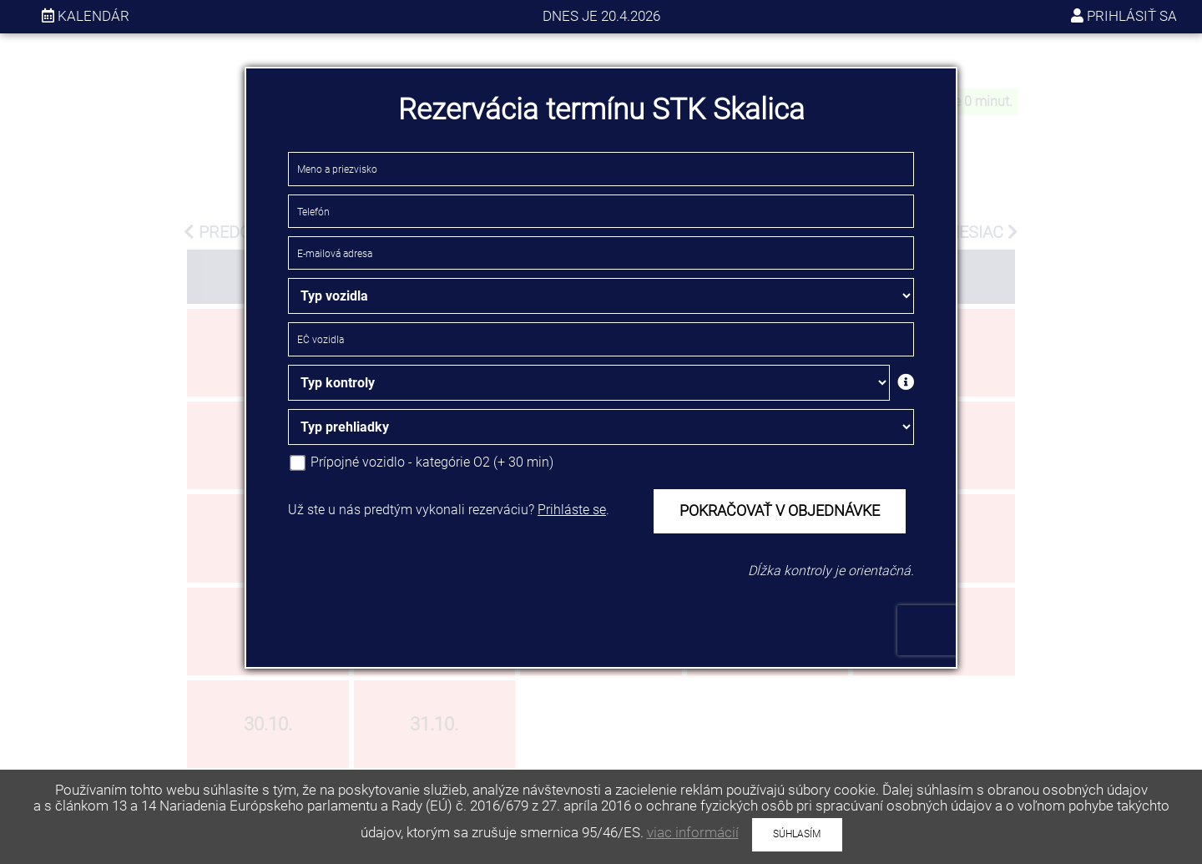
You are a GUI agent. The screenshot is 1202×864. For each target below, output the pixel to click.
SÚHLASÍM (797, 834)
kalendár (85, 16)
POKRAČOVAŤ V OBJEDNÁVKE (779, 510)
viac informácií (693, 832)
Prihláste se (572, 510)
